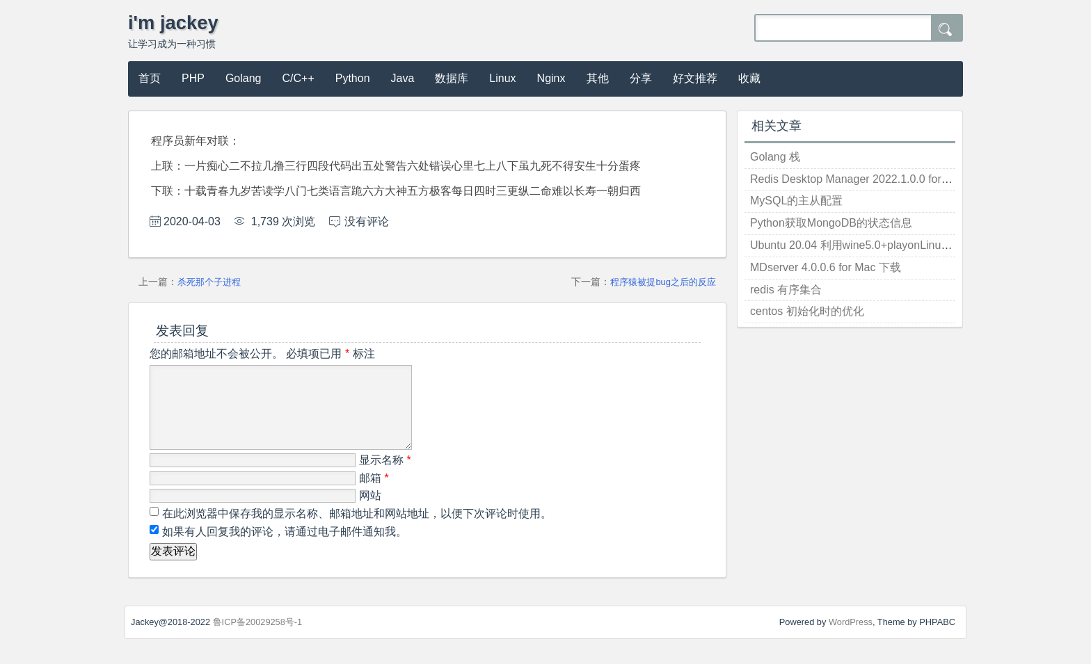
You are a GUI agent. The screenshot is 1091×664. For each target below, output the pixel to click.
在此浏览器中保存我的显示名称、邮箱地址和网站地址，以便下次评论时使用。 (357, 530)
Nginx (551, 78)
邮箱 (374, 495)
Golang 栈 (775, 157)
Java (403, 78)
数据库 (451, 78)
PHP (193, 78)
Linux (502, 78)
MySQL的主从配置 (796, 201)
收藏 (749, 78)
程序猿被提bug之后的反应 (663, 282)
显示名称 (385, 477)
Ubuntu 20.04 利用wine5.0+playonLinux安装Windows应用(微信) (908, 245)
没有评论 (366, 221)
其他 (598, 78)
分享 (641, 78)
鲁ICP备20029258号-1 (258, 638)
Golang (243, 78)
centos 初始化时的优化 (807, 311)
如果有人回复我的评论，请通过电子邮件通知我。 (283, 548)
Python (352, 78)
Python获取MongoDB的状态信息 (831, 223)
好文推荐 (695, 78)
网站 (370, 512)
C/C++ (298, 78)
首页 (149, 78)
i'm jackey (173, 22)
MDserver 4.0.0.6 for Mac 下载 (825, 267)
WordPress (851, 638)
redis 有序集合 (786, 289)
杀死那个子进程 (209, 282)
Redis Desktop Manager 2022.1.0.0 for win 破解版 (874, 179)
